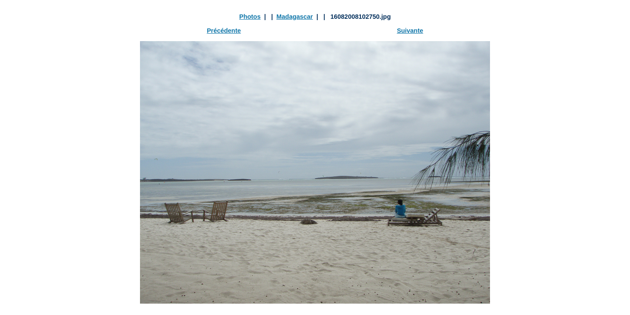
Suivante (410, 30)
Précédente (224, 30)
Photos (250, 16)
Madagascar (294, 16)
